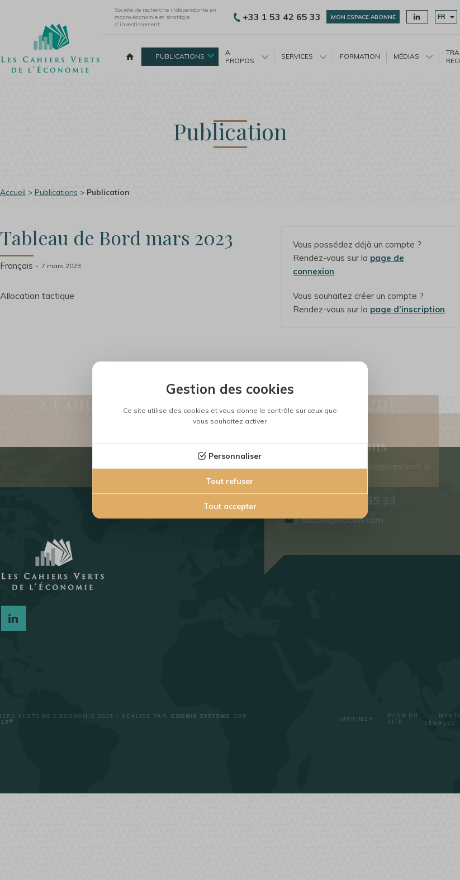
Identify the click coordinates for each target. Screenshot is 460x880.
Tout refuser (229, 481)
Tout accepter (230, 506)
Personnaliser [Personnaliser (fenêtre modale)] (235, 456)
